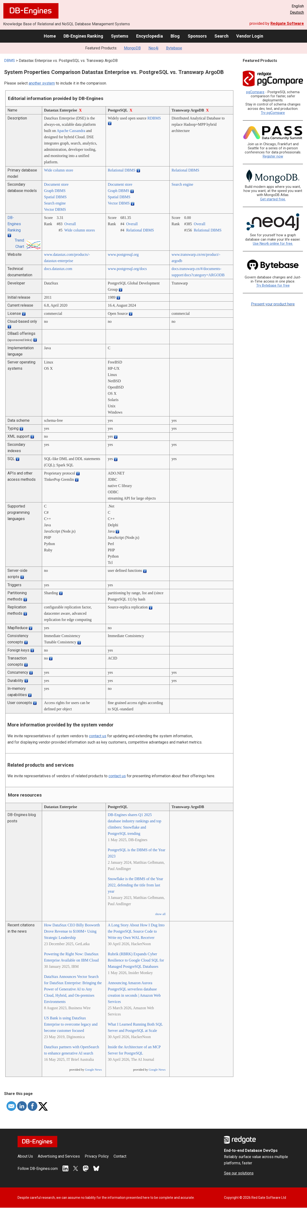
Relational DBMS (121, 170)
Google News (93, 1069)
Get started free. (273, 199)
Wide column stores (79, 230)
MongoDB (132, 48)
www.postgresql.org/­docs (127, 269)
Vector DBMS (55, 209)
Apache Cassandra (71, 131)
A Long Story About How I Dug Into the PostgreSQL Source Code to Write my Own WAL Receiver (136, 931)
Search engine (55, 203)
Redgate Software (287, 23)
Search (221, 36)
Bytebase (174, 48)
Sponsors (197, 36)
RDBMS (154, 118)
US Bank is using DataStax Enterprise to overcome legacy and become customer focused (70, 1024)
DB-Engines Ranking (83, 36)
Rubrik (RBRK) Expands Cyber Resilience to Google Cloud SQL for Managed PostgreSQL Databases (136, 960)
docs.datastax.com (58, 269)
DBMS (9, 60)
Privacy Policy (97, 1156)
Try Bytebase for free (273, 285)
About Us (25, 1156)
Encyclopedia (149, 36)
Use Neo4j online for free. (273, 244)
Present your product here (273, 304)
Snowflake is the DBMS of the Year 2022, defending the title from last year (135, 885)
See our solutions (239, 1173)
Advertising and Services (59, 1156)
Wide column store (58, 170)
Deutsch (297, 12)
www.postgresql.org (123, 254)
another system (42, 83)
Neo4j (153, 48)
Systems (119, 36)
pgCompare (255, 92)
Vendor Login (249, 36)
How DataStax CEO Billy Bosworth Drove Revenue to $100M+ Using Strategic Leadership (72, 931)
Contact (120, 1156)
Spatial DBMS (55, 197)
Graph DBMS (54, 191)
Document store (56, 184)
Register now (273, 156)
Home (50, 36)
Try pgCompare (273, 113)
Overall (70, 224)
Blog (175, 36)
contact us (97, 736)
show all (160, 914)
